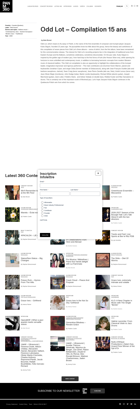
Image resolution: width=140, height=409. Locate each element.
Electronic (28, 297)
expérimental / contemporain (32, 341)
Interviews (68, 6)
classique (24, 209)
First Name (44, 190)
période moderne (80, 254)
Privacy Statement (12, 404)
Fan (45, 208)
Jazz (22, 187)
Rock (23, 254)
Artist (46, 216)
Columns (90, 6)
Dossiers (98, 6)
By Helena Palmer (116, 286)
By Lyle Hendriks (116, 240)
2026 (115, 187)
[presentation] (56, 226)
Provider (47, 213)
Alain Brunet (47, 40)
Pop (22, 232)
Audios (75, 6)
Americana (33, 209)
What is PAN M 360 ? (40, 404)
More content (70, 378)
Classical (69, 256)
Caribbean (115, 297)
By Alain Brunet (25, 197)
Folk (76, 319)
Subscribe (97, 391)
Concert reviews (46, 6)
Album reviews (32, 6)
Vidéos (82, 6)
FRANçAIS (119, 6)
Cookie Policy (23, 404)
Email (42, 182)
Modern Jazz (10, 34)
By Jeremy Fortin (26, 370)
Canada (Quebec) (17, 25)
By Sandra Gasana (71, 246)
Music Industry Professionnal (53, 205)
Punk (117, 254)
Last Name (75, 190)
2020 (10, 36)
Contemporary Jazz (12, 32)
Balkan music (22, 29)
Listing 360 (58, 6)
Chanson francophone (74, 317)
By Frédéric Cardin (116, 197)
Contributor (48, 210)
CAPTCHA (43, 220)
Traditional (19, 34)
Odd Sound (14, 27)
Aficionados (48, 202)
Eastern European (26, 32)
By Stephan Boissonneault (28, 239)
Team (30, 404)
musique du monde (118, 338)
